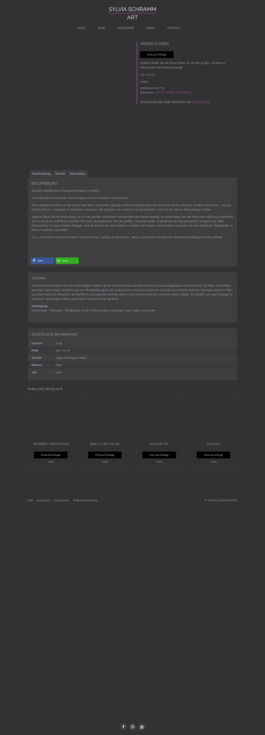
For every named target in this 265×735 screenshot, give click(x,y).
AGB (30, 499)
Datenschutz (61, 499)
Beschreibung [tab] (41, 172)
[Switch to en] (192, 28)
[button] (42, 259)
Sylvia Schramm (132, 9)
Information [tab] (77, 172)
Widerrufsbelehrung (85, 499)
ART (132, 17)
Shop (101, 28)
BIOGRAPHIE (126, 28)
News (150, 28)
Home (81, 28)
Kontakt (173, 28)
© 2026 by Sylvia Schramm (220, 498)
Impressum (43, 499)
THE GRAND (183, 92)
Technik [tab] (60, 172)
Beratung (200, 102)
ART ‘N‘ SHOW (164, 92)
